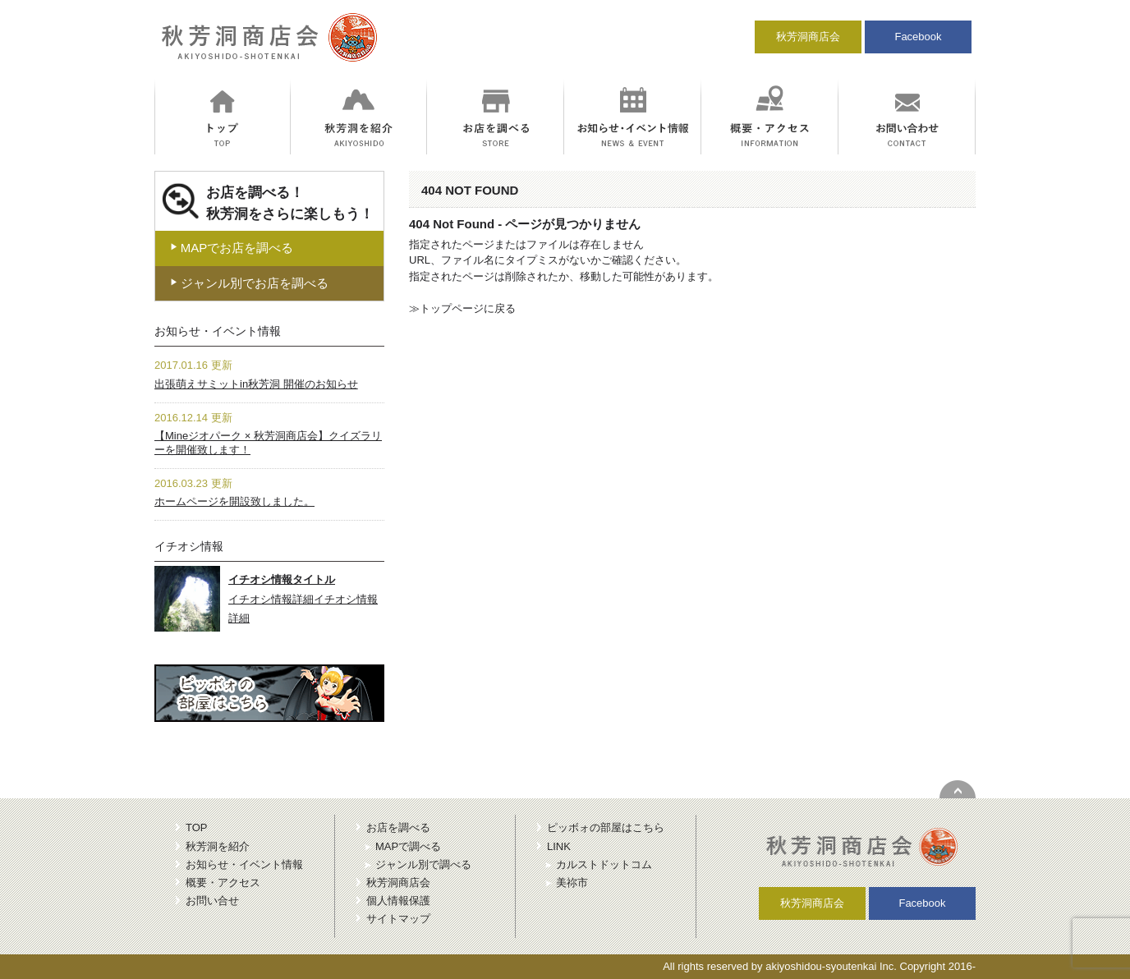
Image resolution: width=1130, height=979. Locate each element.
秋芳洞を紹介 (218, 846)
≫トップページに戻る (462, 308)
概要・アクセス (223, 882)
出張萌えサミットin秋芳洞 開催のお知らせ (256, 384)
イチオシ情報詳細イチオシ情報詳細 (303, 598)
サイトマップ (398, 918)
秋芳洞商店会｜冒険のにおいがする (266, 44)
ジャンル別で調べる (423, 864)
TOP (197, 827)
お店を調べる (398, 827)
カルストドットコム (604, 864)
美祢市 (572, 882)
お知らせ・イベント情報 (244, 864)
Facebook (917, 36)
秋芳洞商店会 (808, 36)
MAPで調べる (408, 846)
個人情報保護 (398, 900)
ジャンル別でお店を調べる (249, 283)
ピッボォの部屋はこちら (605, 827)
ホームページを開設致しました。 (234, 501)
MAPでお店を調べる (231, 248)
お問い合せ (212, 900)
